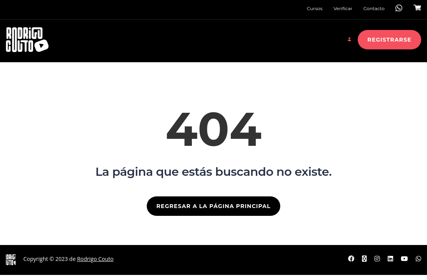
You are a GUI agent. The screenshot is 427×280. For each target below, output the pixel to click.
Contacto (374, 8)
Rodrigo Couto (95, 258)
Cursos (314, 8)
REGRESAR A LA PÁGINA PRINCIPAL (213, 206)
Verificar (343, 8)
